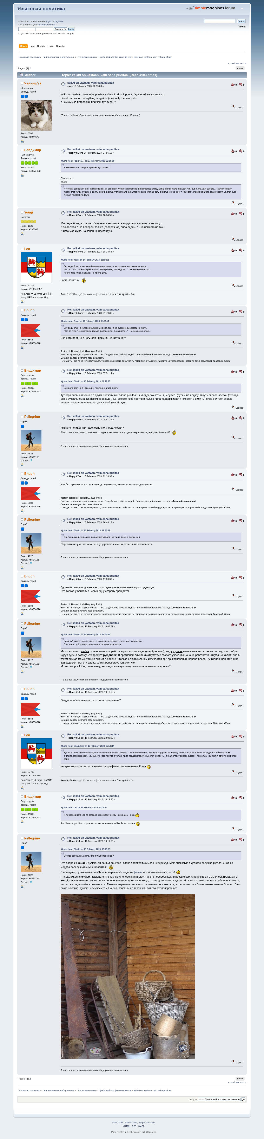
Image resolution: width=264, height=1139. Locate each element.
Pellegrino (32, 416)
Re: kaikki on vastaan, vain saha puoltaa (93, 149)
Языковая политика (41, 8)
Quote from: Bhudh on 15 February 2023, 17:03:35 (85, 634)
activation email (46, 24)
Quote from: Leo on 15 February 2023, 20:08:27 (84, 807)
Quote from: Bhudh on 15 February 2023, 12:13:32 (85, 530)
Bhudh (29, 310)
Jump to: (193, 1099)
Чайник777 (32, 83)
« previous (233, 63)
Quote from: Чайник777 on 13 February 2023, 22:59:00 (87, 161)
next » (243, 63)
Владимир (32, 150)
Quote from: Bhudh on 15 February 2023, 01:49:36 (85, 381)
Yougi (28, 212)
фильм (137, 872)
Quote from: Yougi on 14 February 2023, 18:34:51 (85, 260)
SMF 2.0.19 (117, 1122)
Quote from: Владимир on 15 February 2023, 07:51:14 (87, 746)
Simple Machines (146, 1122)
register (59, 21)
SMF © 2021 (131, 1122)
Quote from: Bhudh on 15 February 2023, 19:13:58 (85, 849)
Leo (27, 249)
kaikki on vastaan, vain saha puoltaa (90, 82)
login (48, 21)
